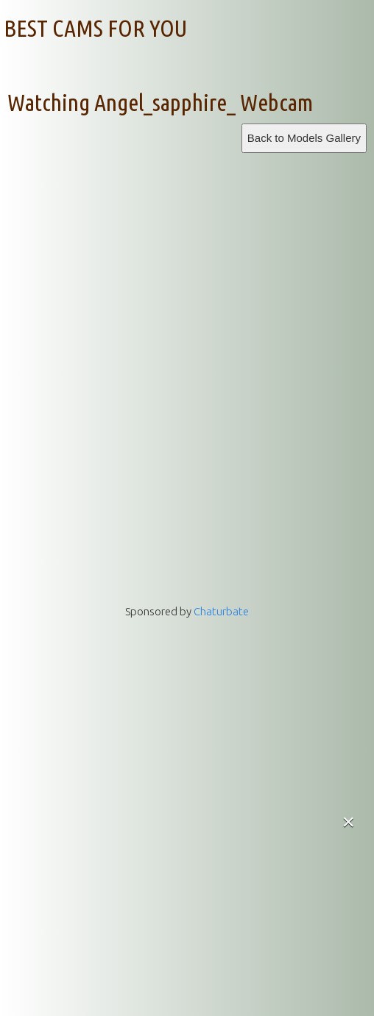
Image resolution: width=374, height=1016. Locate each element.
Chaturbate (221, 611)
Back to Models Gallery (304, 138)
